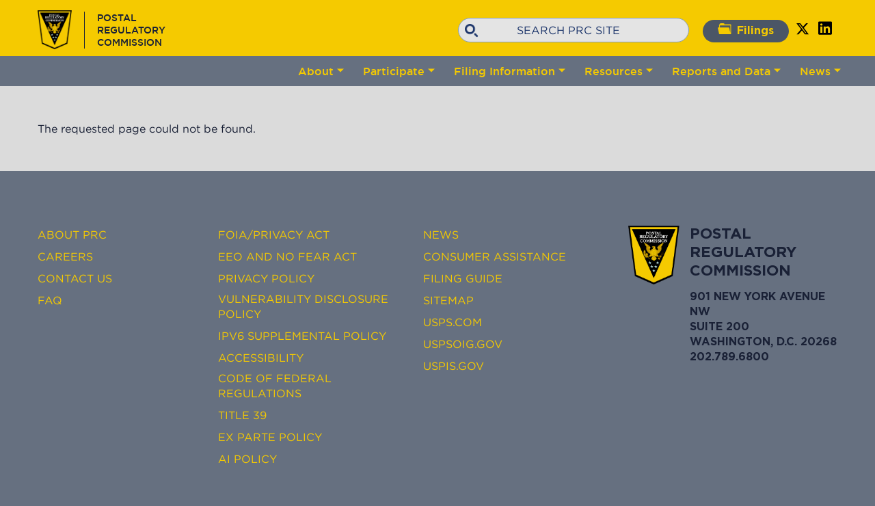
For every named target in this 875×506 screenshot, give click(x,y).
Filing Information (504, 71)
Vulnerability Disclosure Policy (303, 306)
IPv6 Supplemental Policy (302, 336)
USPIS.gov (453, 366)
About (316, 71)
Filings (746, 29)
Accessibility (261, 357)
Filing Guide (462, 278)
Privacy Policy (266, 278)
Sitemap (448, 300)
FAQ (50, 300)
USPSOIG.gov (462, 344)
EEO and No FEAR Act (287, 256)
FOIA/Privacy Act (273, 234)
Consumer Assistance (494, 256)
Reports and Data (721, 71)
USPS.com (452, 322)
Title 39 (242, 415)
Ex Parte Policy (270, 437)
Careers (65, 256)
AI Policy (247, 459)
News (815, 71)
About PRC (72, 234)
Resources (613, 71)
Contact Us (75, 278)
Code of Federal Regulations (275, 385)
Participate (394, 71)
